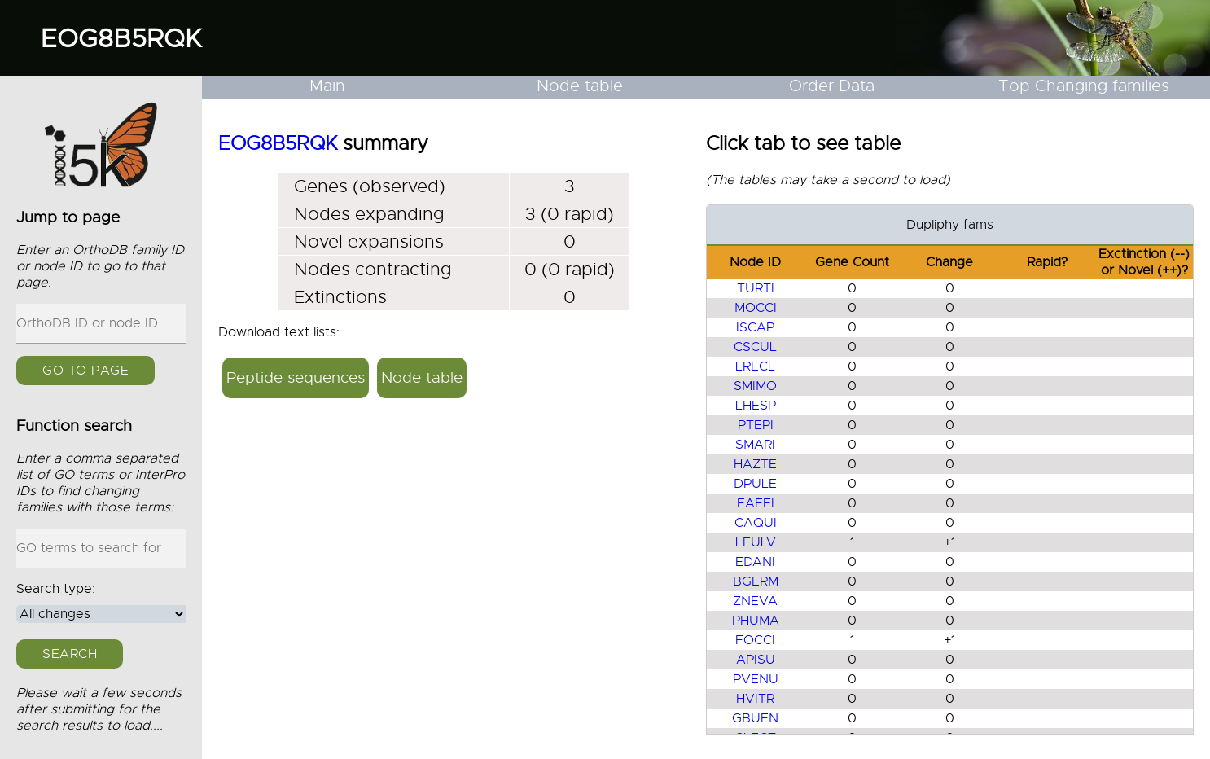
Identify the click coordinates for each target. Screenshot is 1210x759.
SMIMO (755, 386)
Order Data (832, 86)
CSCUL (755, 347)
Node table (580, 86)
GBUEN (755, 718)
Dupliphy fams (949, 225)
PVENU (755, 679)
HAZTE (755, 464)
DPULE (755, 484)
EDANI (755, 562)
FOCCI (755, 640)
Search (69, 654)
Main (327, 86)
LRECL (755, 366)
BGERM (755, 581)
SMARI (755, 445)
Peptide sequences (295, 377)
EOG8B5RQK (121, 38)
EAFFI (755, 503)
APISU (755, 660)
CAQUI (755, 523)
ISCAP (755, 327)
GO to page (85, 370)
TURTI (755, 288)
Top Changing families (1083, 86)
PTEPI (756, 425)
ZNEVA (755, 601)
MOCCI (755, 308)
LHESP (755, 405)
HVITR (755, 699)
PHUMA (755, 620)
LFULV (755, 542)
